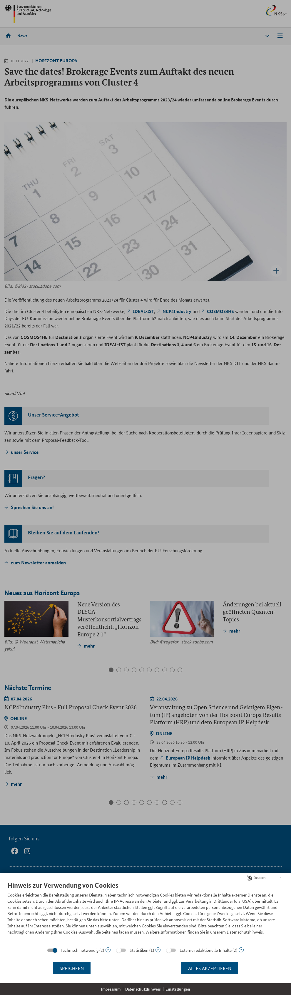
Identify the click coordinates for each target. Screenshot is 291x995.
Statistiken (139, 950)
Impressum (111, 989)
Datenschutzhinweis (143, 989)
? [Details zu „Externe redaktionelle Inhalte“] (241, 949)
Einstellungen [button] (177, 989)
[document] (145, 912)
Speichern (72, 968)
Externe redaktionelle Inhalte (206, 950)
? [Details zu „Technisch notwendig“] (108, 949)
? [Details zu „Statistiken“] (158, 949)
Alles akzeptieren (209, 968)
